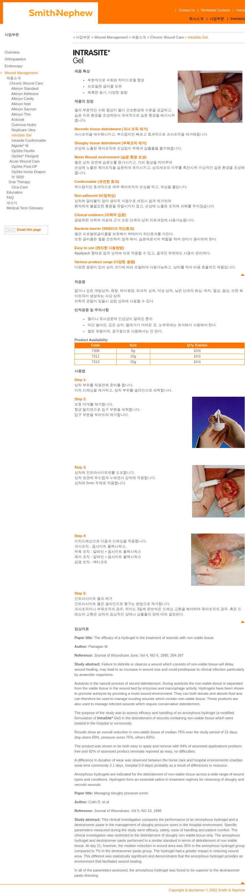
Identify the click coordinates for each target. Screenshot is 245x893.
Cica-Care (19, 187)
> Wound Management (109, 37)
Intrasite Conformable (28, 140)
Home (240, 10)
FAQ (10, 197)
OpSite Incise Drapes (28, 172)
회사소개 (196, 19)
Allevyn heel (21, 104)
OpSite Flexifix (23, 151)
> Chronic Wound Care (165, 37)
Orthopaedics (15, 59)
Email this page (29, 229)
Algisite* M (19, 146)
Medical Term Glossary (25, 208)
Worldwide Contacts (215, 10)
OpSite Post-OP (24, 166)
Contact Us (187, 10)
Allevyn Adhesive (25, 94)
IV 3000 (17, 177)
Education (15, 192)
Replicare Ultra (23, 130)
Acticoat (17, 119)
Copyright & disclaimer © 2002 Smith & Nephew (207, 890)
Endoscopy (13, 66)
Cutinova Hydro (23, 125)
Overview (12, 52)
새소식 (12, 203)
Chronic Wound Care (26, 83)
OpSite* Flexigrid (25, 156)
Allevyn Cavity (22, 99)
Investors (237, 19)
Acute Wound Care (24, 161)
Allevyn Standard (25, 88)
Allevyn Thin (21, 114)
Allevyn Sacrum (23, 109)
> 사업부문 (81, 37)
